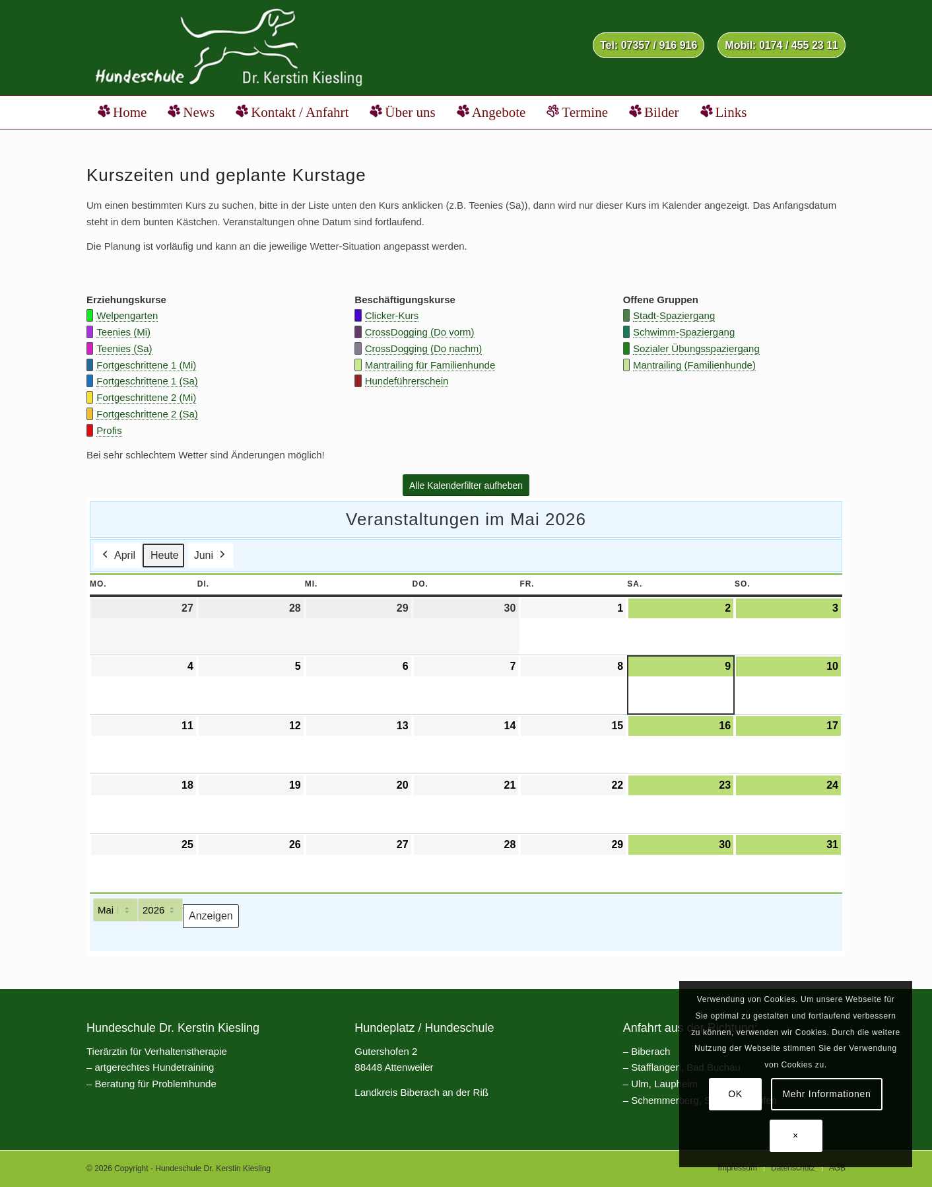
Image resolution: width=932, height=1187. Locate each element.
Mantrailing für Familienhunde (430, 365)
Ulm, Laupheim (664, 1083)
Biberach (650, 1051)
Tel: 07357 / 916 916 (648, 45)
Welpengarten (127, 315)
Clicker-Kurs (392, 315)
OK (735, 1094)
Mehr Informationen (827, 1094)
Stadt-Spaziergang (674, 315)
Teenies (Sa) (124, 348)
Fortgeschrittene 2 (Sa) (146, 413)
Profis (108, 430)
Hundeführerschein (407, 380)
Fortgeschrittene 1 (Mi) (146, 365)
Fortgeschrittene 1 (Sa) (146, 380)
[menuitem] (648, 46)
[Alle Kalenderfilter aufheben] (466, 485)
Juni (211, 556)
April (117, 556)
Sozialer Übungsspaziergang (696, 348)
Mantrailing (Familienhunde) (694, 365)
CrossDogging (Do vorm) (420, 332)
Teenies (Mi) (123, 332)
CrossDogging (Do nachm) (424, 348)
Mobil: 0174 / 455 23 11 (781, 45)
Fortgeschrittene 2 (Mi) (146, 397)
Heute (164, 555)
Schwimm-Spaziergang (684, 332)
